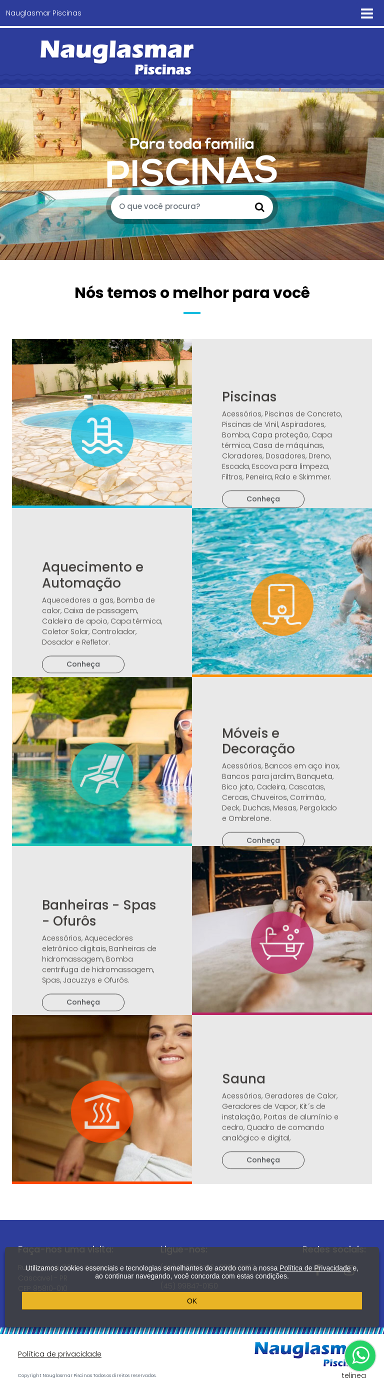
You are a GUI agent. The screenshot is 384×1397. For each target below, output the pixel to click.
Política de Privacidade (315, 1266)
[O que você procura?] (179, 207)
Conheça (263, 543)
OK (192, 1299)
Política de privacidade (60, 1354)
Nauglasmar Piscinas (44, 13)
